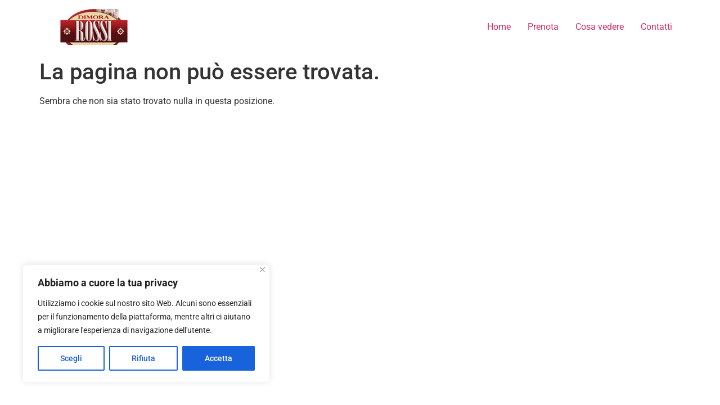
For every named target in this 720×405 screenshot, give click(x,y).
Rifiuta (143, 358)
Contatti (656, 26)
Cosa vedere (599, 26)
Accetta (218, 358)
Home (499, 26)
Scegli (71, 358)
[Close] (262, 269)
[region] (146, 323)
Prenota (543, 26)
